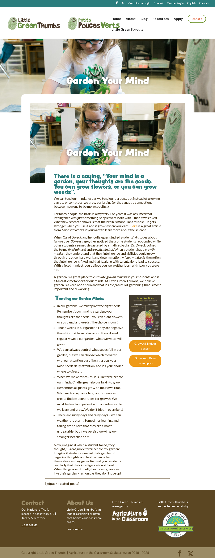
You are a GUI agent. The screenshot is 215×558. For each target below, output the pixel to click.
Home (116, 19)
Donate (196, 19)
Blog (144, 19)
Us (35, 525)
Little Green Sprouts (127, 29)
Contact (158, 3)
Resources (160, 19)
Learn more (75, 529)
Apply (178, 19)
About (131, 19)
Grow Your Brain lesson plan (145, 360)
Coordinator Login (139, 3)
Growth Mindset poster (145, 346)
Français (204, 3)
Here (134, 226)
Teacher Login (175, 3)
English (191, 3)
